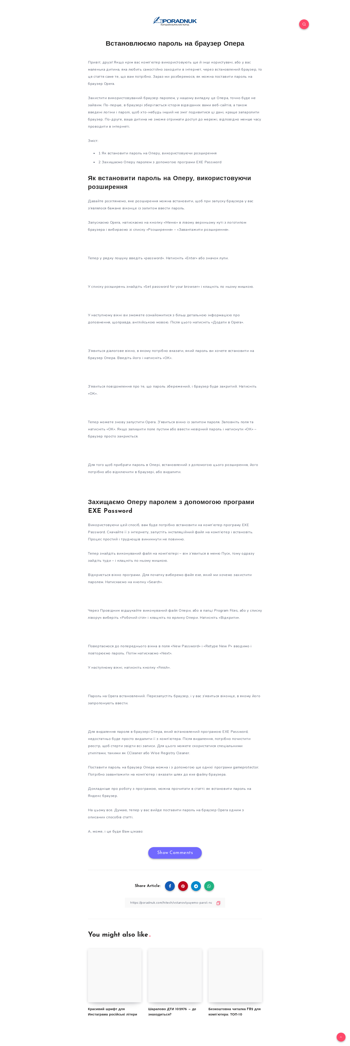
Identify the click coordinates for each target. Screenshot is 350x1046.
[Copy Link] (175, 903)
